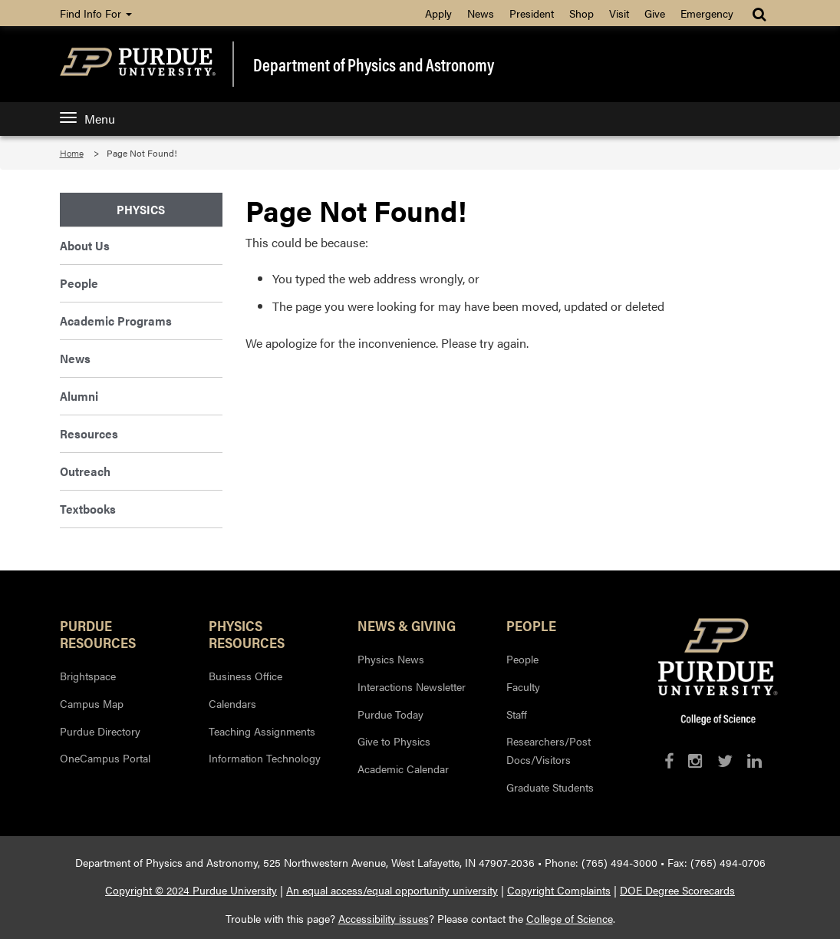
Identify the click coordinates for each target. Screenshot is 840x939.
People (79, 283)
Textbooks (88, 508)
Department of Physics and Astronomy (373, 64)
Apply (438, 13)
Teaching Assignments (262, 731)
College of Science (569, 918)
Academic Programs (116, 320)
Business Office (245, 675)
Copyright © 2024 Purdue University (191, 890)
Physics (141, 209)
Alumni (79, 396)
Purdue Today (390, 714)
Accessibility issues (383, 918)
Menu (87, 118)
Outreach (85, 471)
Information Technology (265, 757)
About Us (85, 245)
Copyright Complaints (559, 890)
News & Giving (406, 625)
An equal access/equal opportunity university (392, 890)
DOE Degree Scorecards (677, 890)
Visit (619, 13)
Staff (516, 714)
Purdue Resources (98, 633)
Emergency (706, 13)
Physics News (390, 658)
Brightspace (88, 675)
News (480, 13)
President (531, 13)
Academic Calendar (403, 768)
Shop (581, 13)
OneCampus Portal (105, 757)
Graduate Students (550, 787)
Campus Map (92, 703)
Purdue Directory (100, 731)
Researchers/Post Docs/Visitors (548, 750)
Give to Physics (393, 741)
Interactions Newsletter (411, 686)
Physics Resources (247, 633)
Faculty (523, 686)
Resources (89, 433)
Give (654, 13)
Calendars (232, 703)
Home (72, 153)
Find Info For (96, 13)
